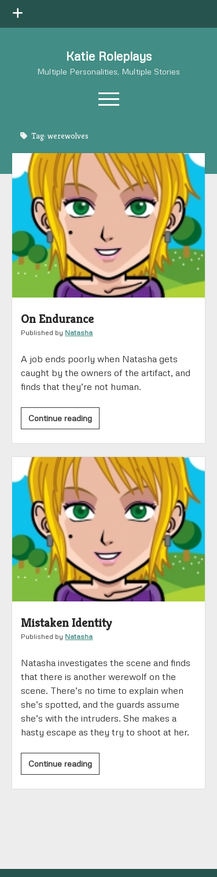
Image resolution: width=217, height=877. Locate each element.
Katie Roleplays (109, 56)
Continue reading (64, 420)
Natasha (79, 332)
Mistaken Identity (108, 529)
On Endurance (108, 225)
